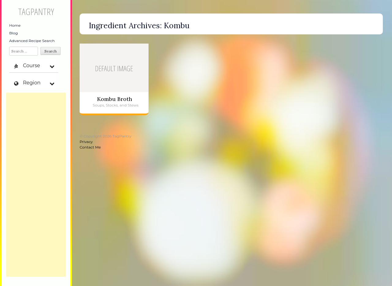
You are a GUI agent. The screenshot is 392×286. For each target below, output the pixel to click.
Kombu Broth (114, 98)
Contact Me (90, 147)
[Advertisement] (36, 185)
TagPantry (36, 11)
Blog (13, 33)
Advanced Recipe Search (32, 40)
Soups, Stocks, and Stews (115, 105)
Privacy (86, 141)
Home (15, 25)
